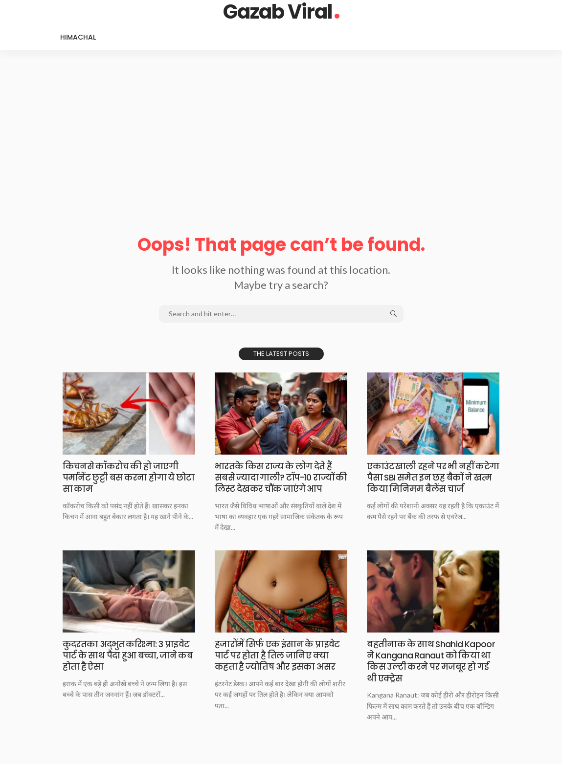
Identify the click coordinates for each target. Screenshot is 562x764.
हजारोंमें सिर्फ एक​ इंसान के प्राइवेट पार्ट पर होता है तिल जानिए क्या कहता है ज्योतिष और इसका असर (281, 655)
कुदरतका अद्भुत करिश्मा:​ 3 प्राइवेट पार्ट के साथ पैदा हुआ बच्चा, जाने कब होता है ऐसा (127, 655)
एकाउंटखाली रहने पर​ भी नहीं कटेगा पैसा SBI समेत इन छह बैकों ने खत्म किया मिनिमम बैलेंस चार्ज (431, 477)
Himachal (78, 37)
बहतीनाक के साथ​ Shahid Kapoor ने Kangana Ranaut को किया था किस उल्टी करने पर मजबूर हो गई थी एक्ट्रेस (432, 661)
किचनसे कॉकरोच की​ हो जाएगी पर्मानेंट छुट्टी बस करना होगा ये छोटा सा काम (123, 477)
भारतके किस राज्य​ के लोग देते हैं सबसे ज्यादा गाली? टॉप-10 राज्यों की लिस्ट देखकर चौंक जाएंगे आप (278, 477)
